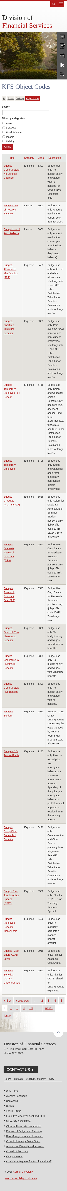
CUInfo (10, 1106)
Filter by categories (13, 118)
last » (7, 1015)
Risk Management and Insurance (24, 1136)
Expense (11, 128)
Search (6, 106)
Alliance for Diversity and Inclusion (25, 1146)
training (62, 55)
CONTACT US (18, 1069)
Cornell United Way (17, 1151)
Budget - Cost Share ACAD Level (11, 954)
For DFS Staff (13, 1111)
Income (10, 136)
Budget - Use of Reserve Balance (11, 209)
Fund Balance (13, 132)
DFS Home (12, 1090)
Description (55, 157)
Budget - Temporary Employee (10, 464)
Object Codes (32, 98)
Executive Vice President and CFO (25, 1116)
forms (62, 36)
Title (12, 157)
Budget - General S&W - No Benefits (11, 687)
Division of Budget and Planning (24, 1131)
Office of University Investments (23, 1126)
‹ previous (22, 1000)
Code (41, 157)
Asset (9, 123)
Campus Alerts (14, 1156)
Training (20, 98)
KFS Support (62, 64)
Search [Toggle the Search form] (53, 4)
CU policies (62, 45)
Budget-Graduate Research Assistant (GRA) (9, 552)
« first (7, 1000)
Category (29, 157)
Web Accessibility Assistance (21, 1178)
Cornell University (23, 1171)
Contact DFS (13, 1101)
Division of (17, 17)
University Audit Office (18, 1121)
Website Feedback (16, 1096)
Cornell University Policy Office (23, 1141)
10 (31, 1008)
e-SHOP (62, 74)
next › (49, 1008)
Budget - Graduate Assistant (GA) (12, 500)
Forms (11, 98)
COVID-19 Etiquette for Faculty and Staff (28, 1161)
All (4, 98)
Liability (10, 141)
